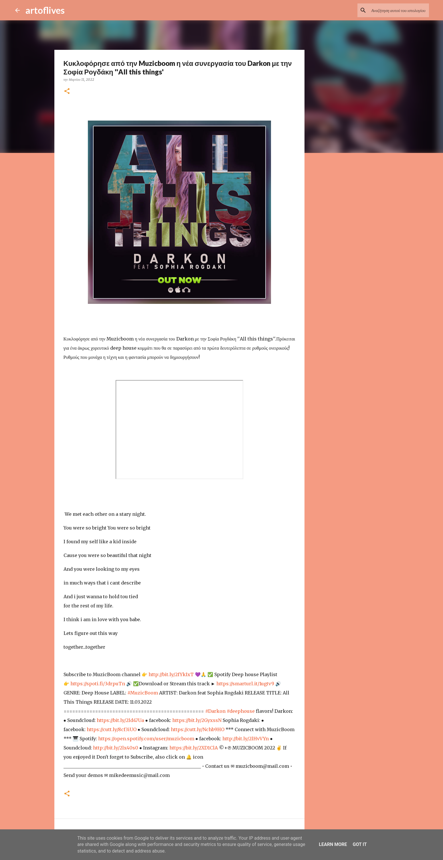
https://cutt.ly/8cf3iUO (112, 729)
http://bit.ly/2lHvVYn (245, 738)
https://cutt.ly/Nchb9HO (197, 729)
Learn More (333, 844)
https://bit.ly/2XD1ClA (193, 748)
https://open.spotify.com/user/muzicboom (146, 738)
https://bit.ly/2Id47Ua (120, 720)
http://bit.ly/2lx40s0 (115, 748)
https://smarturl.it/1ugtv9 (245, 683)
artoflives (45, 10)
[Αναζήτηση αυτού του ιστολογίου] (399, 10)
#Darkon (215, 711)
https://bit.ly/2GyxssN (197, 720)
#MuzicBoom (142, 693)
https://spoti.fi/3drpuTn (97, 683)
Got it (360, 844)
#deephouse (241, 711)
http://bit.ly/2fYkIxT (171, 674)
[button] (67, 91)
